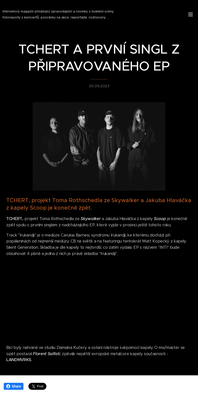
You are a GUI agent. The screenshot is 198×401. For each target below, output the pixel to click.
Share (13, 386)
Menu (190, 14)
